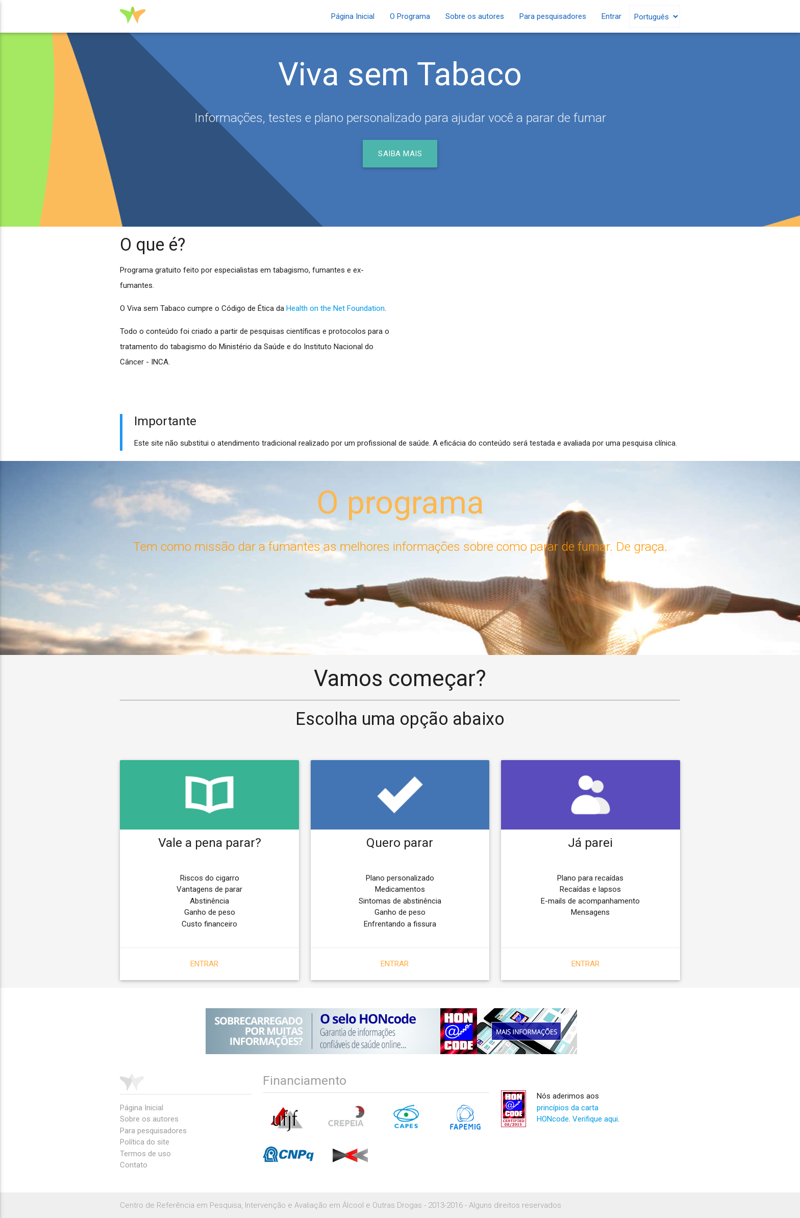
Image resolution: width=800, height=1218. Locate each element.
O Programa (410, 16)
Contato (133, 1165)
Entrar (611, 16)
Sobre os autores (474, 16)
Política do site (144, 1142)
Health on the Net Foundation (335, 308)
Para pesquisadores (552, 16)
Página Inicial (352, 16)
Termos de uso (145, 1153)
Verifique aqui (595, 1119)
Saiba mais (400, 153)
